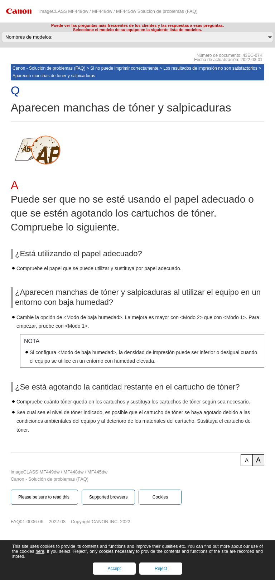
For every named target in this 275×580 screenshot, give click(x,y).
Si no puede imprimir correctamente (124, 68)
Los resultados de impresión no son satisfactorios (210, 68)
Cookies (160, 497)
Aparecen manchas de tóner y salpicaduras (54, 75)
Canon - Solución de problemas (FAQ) (49, 68)
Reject (161, 568)
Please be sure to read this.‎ (44, 497)
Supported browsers (108, 497)
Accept (114, 568)
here (39, 551)
